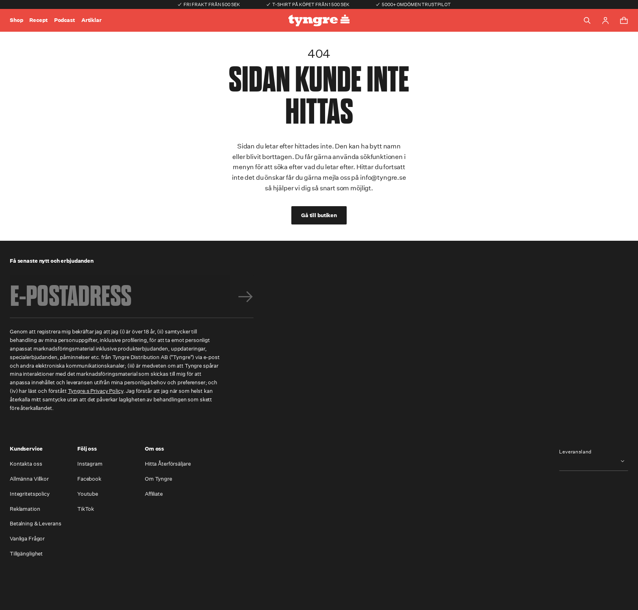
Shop (16, 20)
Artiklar (91, 20)
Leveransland (575, 451)
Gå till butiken (319, 215)
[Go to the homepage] (319, 20)
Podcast (64, 20)
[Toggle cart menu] (623, 20)
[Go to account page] (605, 20)
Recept (38, 20)
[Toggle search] (587, 20)
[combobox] (593, 461)
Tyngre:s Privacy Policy (95, 391)
